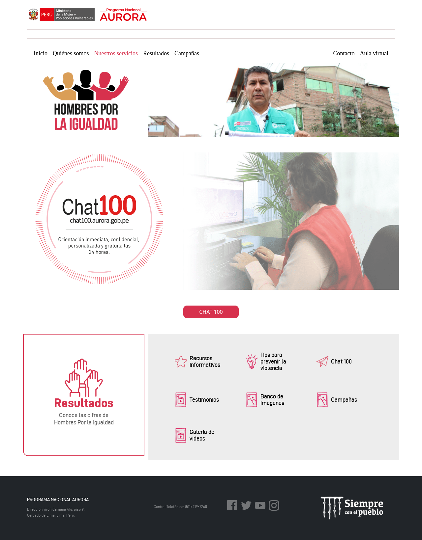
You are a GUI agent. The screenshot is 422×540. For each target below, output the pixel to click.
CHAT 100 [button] (211, 311)
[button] (203, 361)
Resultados (156, 53)
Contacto (344, 53)
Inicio (40, 53)
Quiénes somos (71, 53)
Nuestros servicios (116, 53)
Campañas (186, 53)
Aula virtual (374, 53)
